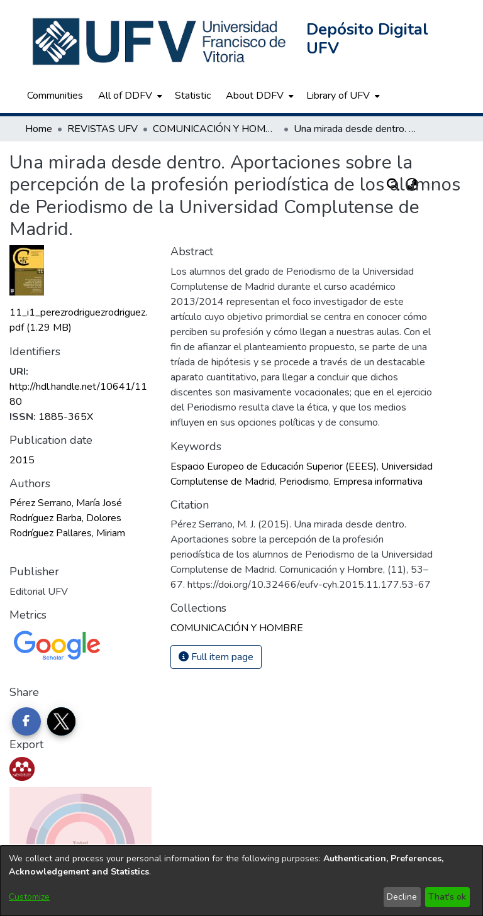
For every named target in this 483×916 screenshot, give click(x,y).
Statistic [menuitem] (193, 95)
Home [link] (38, 129)
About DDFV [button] (255, 95)
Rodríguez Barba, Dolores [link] (65, 518)
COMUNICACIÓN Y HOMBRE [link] (216, 129)
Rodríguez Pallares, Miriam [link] (67, 533)
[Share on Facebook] (26, 721)
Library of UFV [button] (338, 95)
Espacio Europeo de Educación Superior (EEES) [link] (273, 466)
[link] (236, 628)
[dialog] (241, 881)
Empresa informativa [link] (378, 481)
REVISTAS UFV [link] (102, 129)
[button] (160, 41)
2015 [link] (22, 460)
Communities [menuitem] (55, 95)
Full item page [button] (216, 657)
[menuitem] (129, 95)
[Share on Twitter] (61, 721)
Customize (29, 897)
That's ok (447, 897)
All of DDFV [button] (125, 95)
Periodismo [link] (304, 481)
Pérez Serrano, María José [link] (65, 503)
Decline (402, 897)
